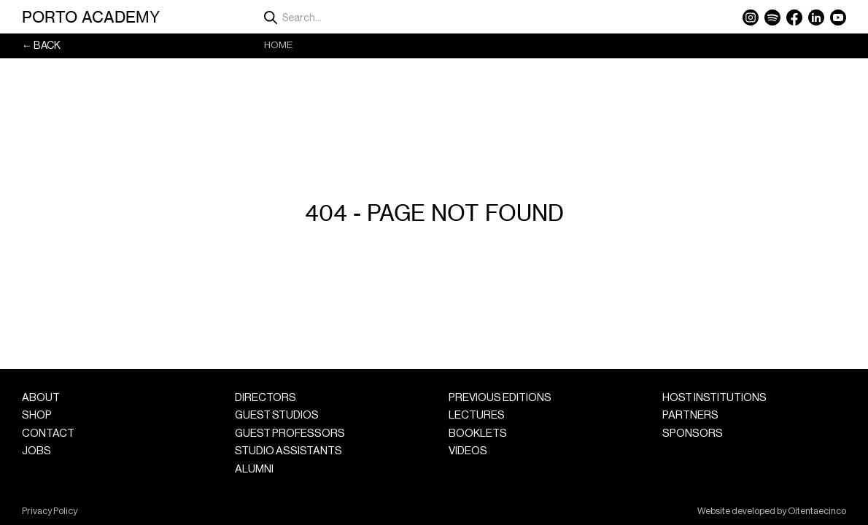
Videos (468, 451)
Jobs (36, 451)
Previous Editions (500, 397)
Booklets (478, 433)
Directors (265, 397)
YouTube (838, 17)
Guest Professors (290, 433)
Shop (37, 415)
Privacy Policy (49, 511)
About (41, 397)
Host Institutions (714, 397)
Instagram (751, 17)
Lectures (477, 415)
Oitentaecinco (817, 511)
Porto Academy (91, 16)
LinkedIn (816, 17)
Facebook (794, 17)
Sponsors (692, 433)
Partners (690, 415)
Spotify (772, 17)
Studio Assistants (288, 451)
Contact (48, 433)
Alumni (254, 469)
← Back (41, 45)
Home (278, 45)
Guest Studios (277, 415)
